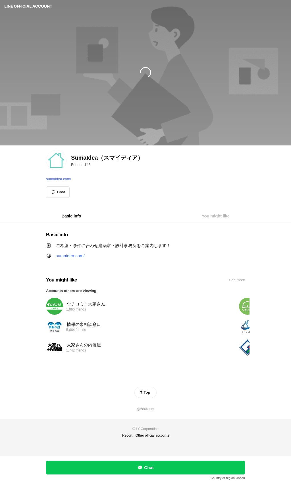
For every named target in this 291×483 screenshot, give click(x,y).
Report (127, 435)
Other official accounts (152, 435)
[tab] (71, 216)
